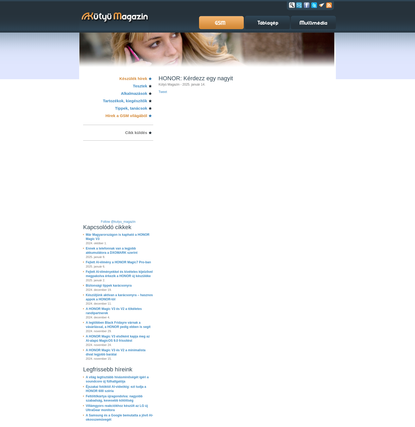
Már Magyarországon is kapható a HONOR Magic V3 (118, 237)
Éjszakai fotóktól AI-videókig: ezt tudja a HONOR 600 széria (116, 389)
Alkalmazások (134, 93)
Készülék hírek (133, 78)
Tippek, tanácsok (131, 108)
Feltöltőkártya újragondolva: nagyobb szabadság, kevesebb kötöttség (114, 398)
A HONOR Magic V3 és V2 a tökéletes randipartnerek (114, 311)
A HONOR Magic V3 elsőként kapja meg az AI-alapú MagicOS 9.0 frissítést (118, 339)
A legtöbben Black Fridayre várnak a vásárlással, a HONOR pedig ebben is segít (118, 325)
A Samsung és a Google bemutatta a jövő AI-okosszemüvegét (119, 417)
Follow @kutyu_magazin (118, 222)
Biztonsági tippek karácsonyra (109, 285)
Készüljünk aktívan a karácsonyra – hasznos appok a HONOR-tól (119, 297)
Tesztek (140, 86)
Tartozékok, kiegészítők (125, 101)
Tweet (163, 92)
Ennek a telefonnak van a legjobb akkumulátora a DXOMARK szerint (111, 251)
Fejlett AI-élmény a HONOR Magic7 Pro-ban (118, 262)
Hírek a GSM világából (126, 115)
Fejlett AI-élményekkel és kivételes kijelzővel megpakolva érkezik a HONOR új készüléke (119, 274)
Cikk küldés (136, 132)
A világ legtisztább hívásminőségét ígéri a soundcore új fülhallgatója (117, 379)
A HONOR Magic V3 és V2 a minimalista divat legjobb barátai (116, 352)
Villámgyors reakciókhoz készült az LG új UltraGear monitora (117, 408)
